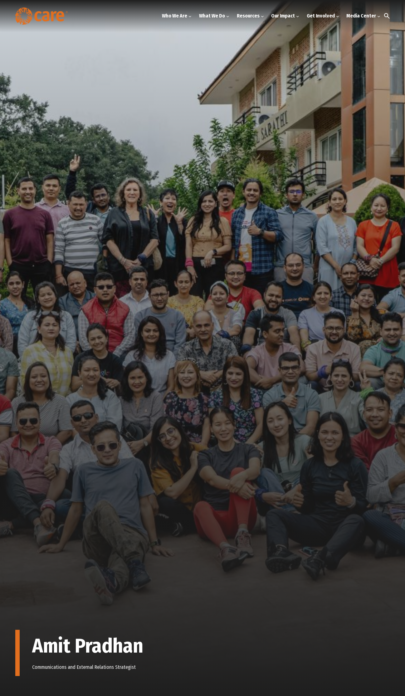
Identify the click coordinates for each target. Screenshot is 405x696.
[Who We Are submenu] (190, 15)
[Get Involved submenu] (337, 15)
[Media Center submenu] (378, 15)
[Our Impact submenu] (297, 15)
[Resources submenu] (262, 15)
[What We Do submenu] (227, 15)
